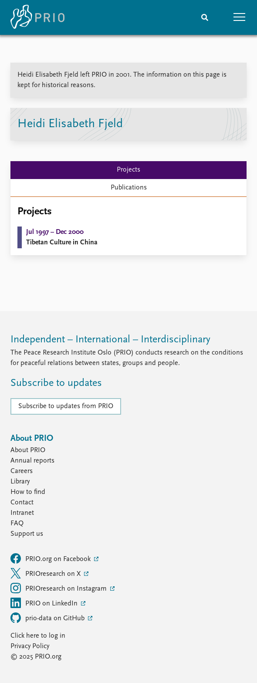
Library (20, 481)
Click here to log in (37, 635)
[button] (239, 17)
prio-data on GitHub (48, 617)
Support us (26, 534)
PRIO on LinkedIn (44, 603)
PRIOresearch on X (46, 573)
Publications (129, 187)
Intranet (22, 513)
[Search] (204, 17)
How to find (27, 492)
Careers (21, 471)
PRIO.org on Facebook (51, 558)
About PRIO (27, 450)
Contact (22, 502)
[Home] (37, 17)
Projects (128, 169)
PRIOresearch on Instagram (59, 588)
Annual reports (32, 460)
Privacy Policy (29, 646)
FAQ (17, 523)
